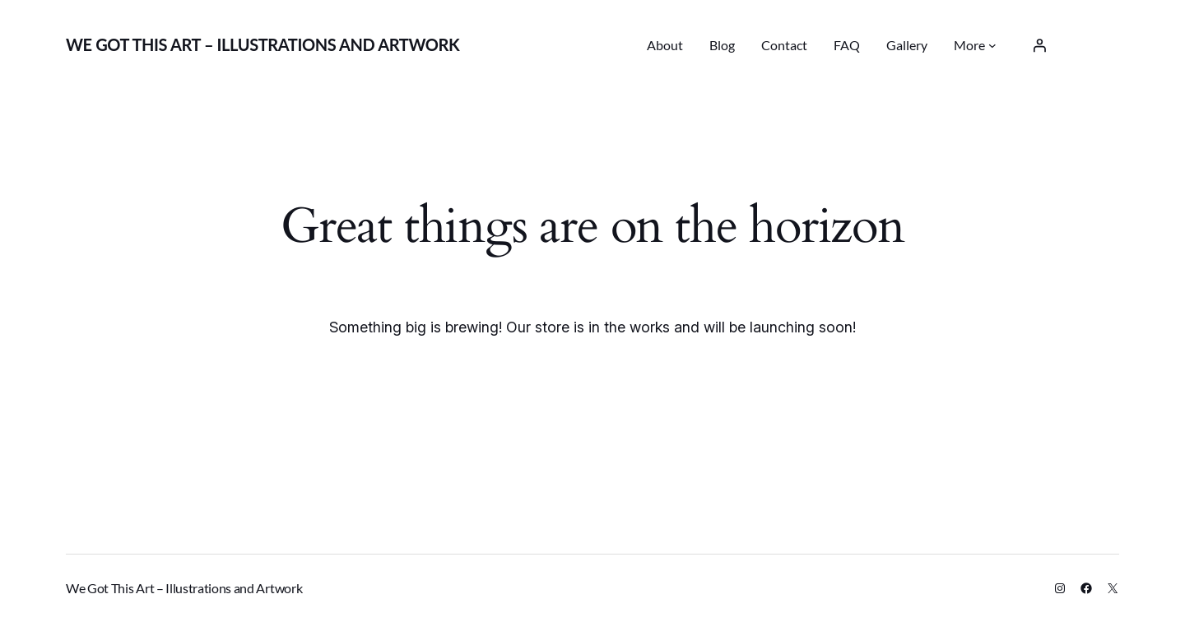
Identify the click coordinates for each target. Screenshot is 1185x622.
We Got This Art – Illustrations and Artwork (262, 44)
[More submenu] (992, 45)
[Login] (1039, 45)
